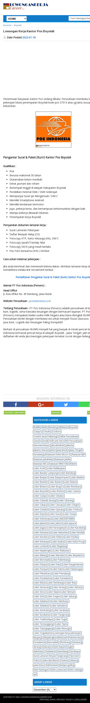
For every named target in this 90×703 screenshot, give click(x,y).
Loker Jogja (39, 527)
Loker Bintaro (40, 486)
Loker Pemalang (61, 573)
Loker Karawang (77, 527)
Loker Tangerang (60, 614)
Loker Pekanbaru (42, 573)
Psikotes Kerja (76, 637)
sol (35, 674)
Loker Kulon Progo (75, 541)
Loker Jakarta (40, 523)
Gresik (45, 440)
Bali (44, 427)
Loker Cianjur (40, 495)
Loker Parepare (41, 569)
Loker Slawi (53, 591)
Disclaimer (81, 699)
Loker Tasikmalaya (43, 619)
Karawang (39, 454)
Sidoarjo (47, 646)
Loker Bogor (56, 486)
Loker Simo (39, 591)
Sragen (69, 646)
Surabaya (75, 651)
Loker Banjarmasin (58, 477)
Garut (36, 440)
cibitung (74, 660)
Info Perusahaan (73, 440)
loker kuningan (41, 669)
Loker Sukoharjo (60, 601)
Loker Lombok (41, 546)
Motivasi (62, 637)
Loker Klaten (56, 536)
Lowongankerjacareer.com (36, 697)
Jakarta (69, 445)
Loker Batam (55, 481)
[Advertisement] (33, 366)
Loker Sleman (68, 591)
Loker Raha (39, 582)
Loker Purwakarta (42, 578)
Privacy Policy (65, 699)
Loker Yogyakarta (42, 633)
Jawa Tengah (76, 450)
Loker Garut (55, 514)
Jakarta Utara (40, 450)
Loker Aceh (39, 468)
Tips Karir (74, 655)
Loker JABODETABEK (63, 518)
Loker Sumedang (42, 610)
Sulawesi (50, 651)
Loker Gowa (69, 514)
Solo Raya (59, 646)
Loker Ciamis (73, 491)
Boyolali (73, 427)
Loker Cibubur (56, 495)
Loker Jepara (69, 523)
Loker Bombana (73, 486)
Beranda (56, 412)
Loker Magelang (59, 546)
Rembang (65, 642)
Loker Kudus (57, 541)
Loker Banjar (40, 477)
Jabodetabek (57, 445)
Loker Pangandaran (72, 564)
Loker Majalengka (42, 550)
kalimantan (52, 665)
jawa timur (39, 665)
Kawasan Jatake (63, 459)
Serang (37, 646)
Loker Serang (59, 587)
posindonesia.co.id (39, 301)
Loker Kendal (77, 532)
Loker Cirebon (74, 509)
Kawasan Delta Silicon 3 (58, 454)
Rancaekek (52, 642)
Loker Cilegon (72, 504)
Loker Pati (57, 569)
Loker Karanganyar (56, 527)
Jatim (51, 450)
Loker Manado (57, 555)
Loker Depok (40, 514)
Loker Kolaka (71, 536)
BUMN (37, 427)
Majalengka (50, 637)
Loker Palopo (40, 564)
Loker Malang (40, 555)
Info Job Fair (56, 440)
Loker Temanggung (43, 623)
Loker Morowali (41, 559)
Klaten (73, 463)
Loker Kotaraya (41, 541)
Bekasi (63, 427)
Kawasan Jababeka (43, 459)
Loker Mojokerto (75, 555)
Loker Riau (71, 582)
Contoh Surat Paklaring (45, 436)
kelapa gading (67, 665)
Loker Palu (55, 564)
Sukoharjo (39, 651)
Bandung (53, 427)
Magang (38, 637)
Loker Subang (69, 596)
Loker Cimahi (40, 509)
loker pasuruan (58, 669)
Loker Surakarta (42, 614)
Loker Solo (39, 596)
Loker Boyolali (41, 491)
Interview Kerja (41, 445)
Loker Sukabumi (42, 601)
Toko (36, 660)
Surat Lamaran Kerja (44, 655)
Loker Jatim (55, 523)
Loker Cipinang (56, 509)
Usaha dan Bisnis (50, 660)
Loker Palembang (61, 559)
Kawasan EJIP (78, 454)
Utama (64, 660)
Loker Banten (77, 477)
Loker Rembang (55, 582)
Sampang (77, 642)
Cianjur (37, 431)
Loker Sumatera (59, 605)
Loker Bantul (40, 481)
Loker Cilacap (56, 504)
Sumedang (62, 651)
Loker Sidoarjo (75, 587)
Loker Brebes (57, 491)
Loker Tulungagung (43, 628)
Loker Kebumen (60, 532)
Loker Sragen (53, 596)
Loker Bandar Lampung (45, 472)
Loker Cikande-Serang (45, 500)
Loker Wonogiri (63, 628)
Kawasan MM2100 (58, 463)
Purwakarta (39, 642)
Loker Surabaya (61, 610)
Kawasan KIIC (40, 463)
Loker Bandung (67, 472)
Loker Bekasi (70, 481)
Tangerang (61, 655)
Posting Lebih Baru (14, 412)
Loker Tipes (61, 623)
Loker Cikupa (40, 504)
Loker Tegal (61, 619)
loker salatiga (75, 669)
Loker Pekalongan (73, 569)
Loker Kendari (41, 536)
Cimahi (46, 431)
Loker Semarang (42, 587)
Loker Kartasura (42, 532)
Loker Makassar (62, 550)
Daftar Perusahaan (68, 436)
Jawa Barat (62, 450)
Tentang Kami (47, 699)
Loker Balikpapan (56, 468)
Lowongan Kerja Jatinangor (67, 633)
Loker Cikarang (65, 500)
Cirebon (56, 431)
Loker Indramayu (42, 518)
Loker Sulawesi (41, 605)
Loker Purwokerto (63, 578)
